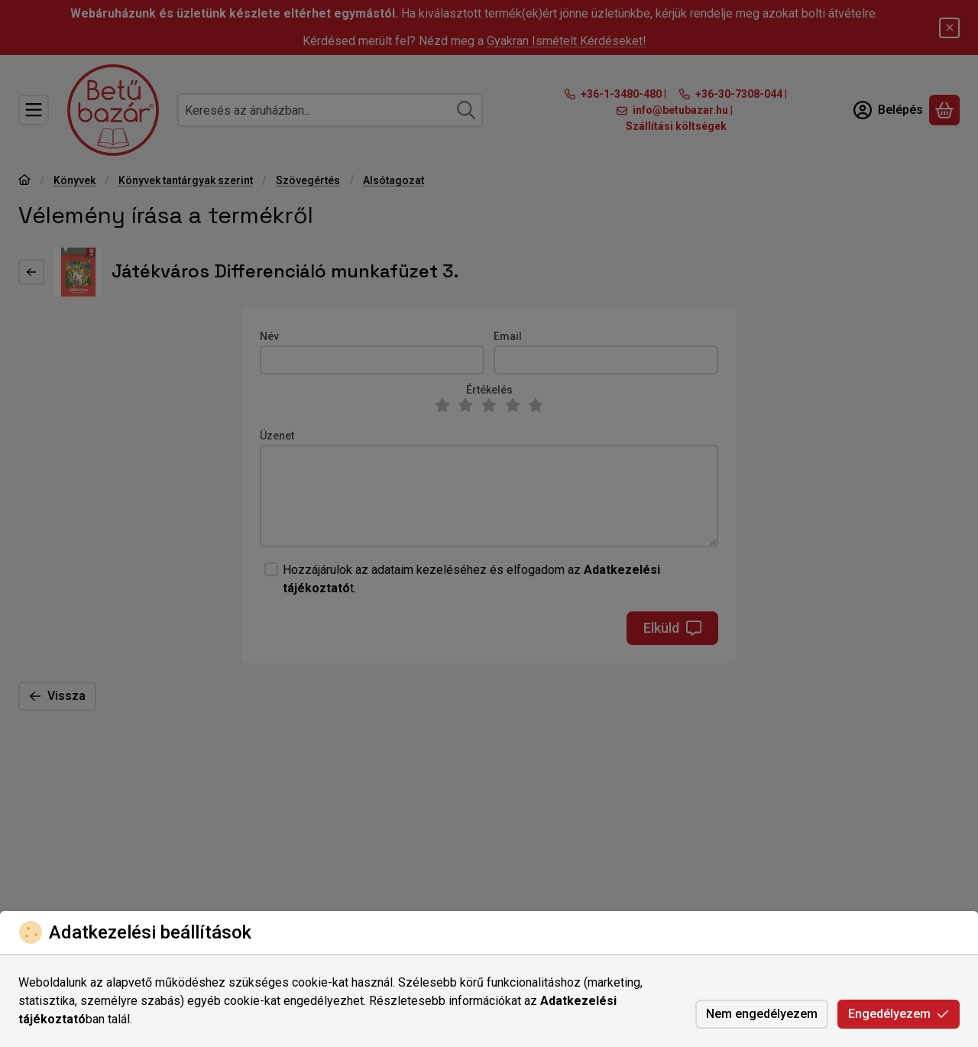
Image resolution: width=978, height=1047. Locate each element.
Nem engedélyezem (762, 1013)
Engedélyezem (898, 1013)
